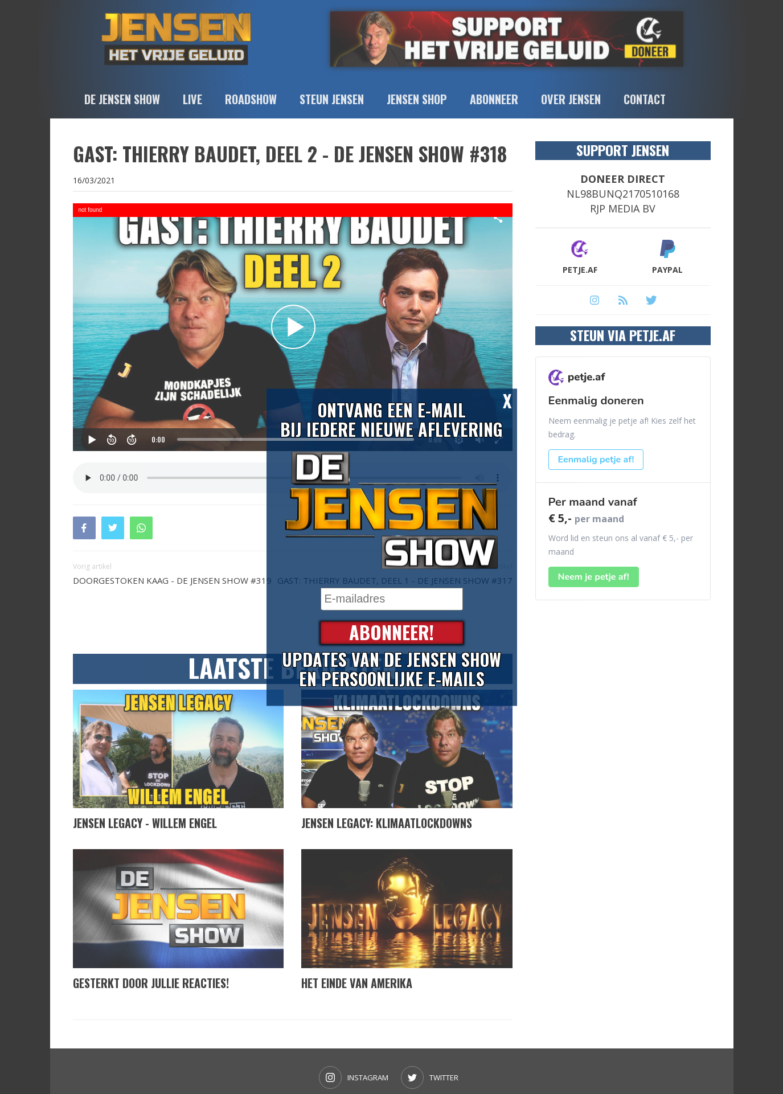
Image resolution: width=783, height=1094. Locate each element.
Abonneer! (391, 632)
